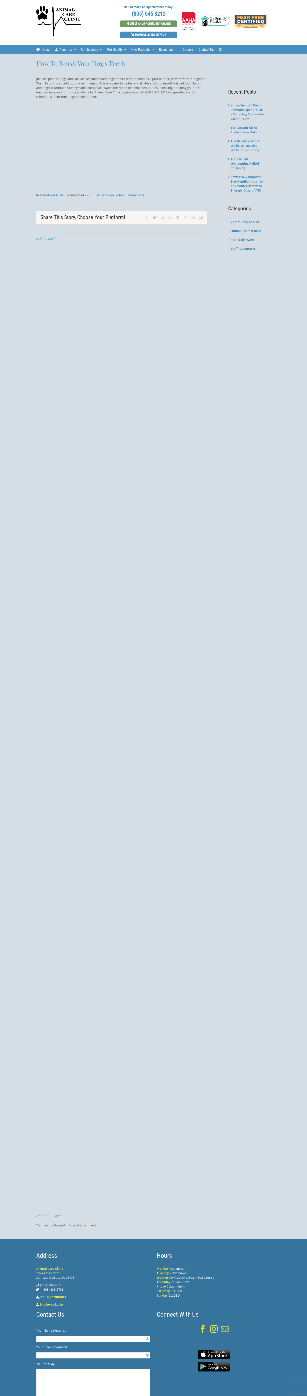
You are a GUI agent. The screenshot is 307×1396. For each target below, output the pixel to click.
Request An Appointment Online (148, 23)
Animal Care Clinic (51, 195)
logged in (61, 1225)
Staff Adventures (243, 249)
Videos (120, 195)
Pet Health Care (104, 195)
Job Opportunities (53, 1297)
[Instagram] (214, 1329)
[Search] (220, 49)
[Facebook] (203, 1329)
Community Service (245, 222)
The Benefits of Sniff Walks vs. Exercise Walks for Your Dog (246, 145)
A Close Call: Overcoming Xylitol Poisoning (245, 163)
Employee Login (51, 1304)
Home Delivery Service (148, 34)
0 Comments (136, 195)
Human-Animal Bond (246, 231)
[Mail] (225, 1329)
